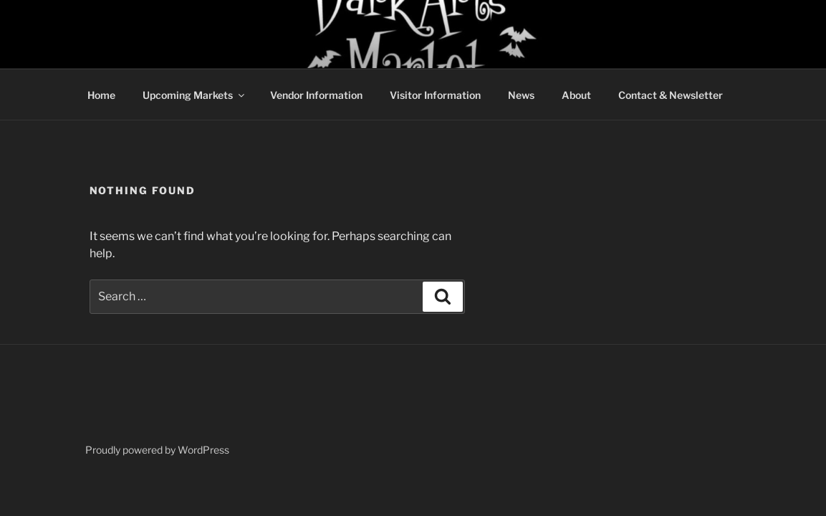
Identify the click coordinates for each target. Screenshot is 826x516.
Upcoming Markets (194, 95)
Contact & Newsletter (670, 95)
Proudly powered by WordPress (157, 450)
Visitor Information (435, 95)
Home (101, 95)
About (576, 95)
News (521, 95)
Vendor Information (316, 95)
